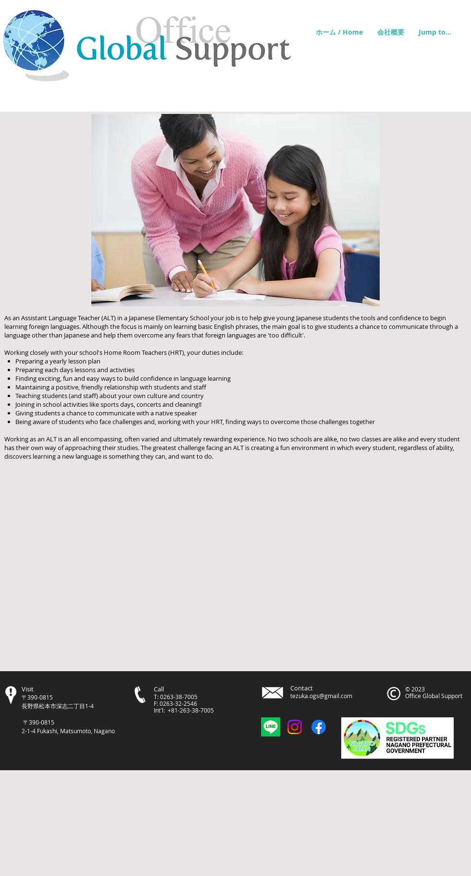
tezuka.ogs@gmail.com (321, 696)
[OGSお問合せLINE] (270, 727)
